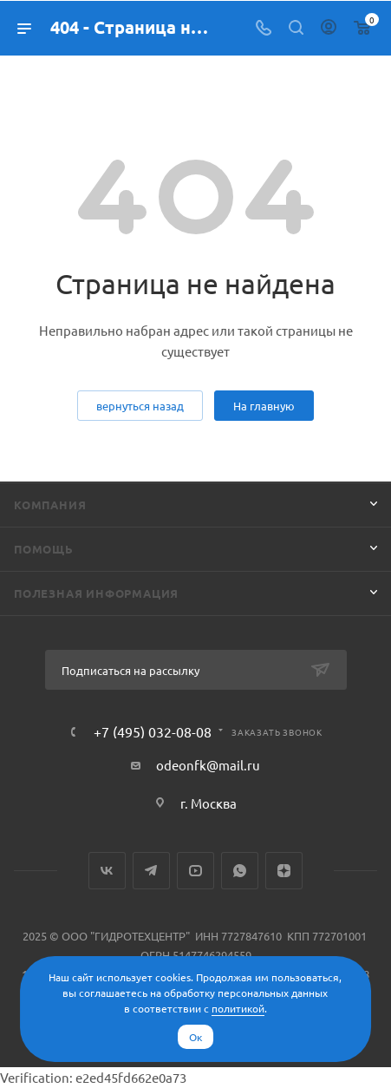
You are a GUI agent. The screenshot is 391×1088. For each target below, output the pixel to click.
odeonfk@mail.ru (208, 765)
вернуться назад (140, 405)
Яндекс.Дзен (284, 870)
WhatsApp (239, 870)
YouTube (195, 870)
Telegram (151, 870)
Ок (195, 1037)
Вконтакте (107, 870)
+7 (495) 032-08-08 (153, 731)
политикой (238, 1008)
